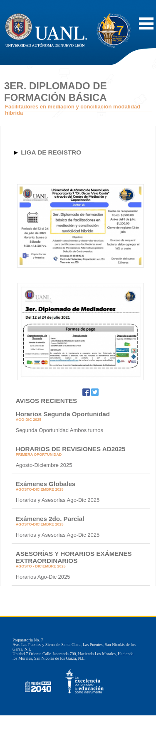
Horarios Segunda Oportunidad (63, 414)
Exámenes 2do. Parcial (50, 518)
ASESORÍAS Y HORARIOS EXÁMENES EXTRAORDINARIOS (74, 557)
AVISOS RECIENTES (46, 400)
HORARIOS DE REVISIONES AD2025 (71, 448)
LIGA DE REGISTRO (51, 152)
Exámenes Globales (46, 483)
